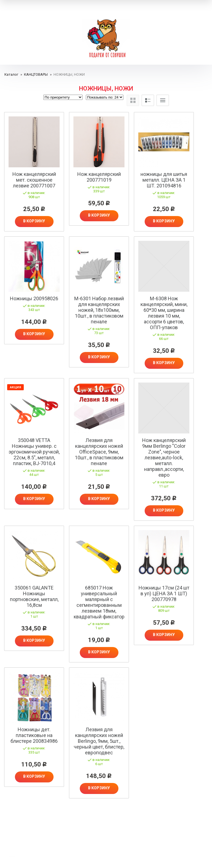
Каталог (11, 74)
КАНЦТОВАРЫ (36, 74)
